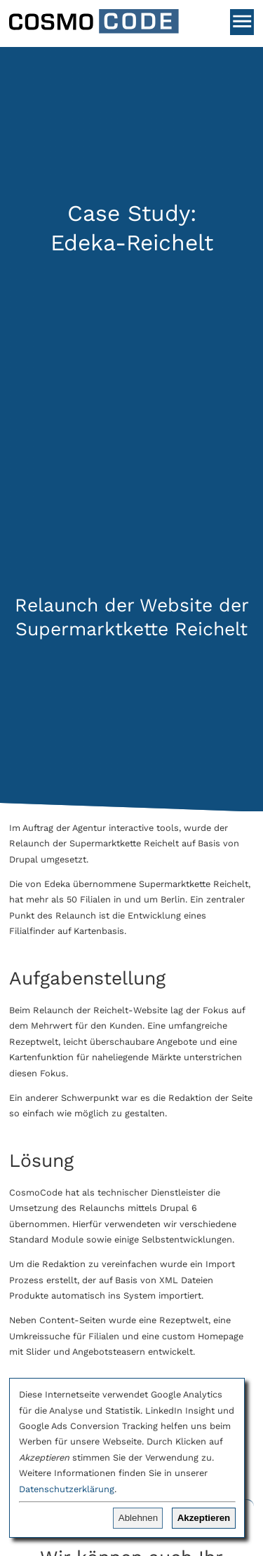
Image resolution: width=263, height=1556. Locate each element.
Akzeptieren (204, 1518)
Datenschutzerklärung (66, 1489)
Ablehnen (138, 1518)
